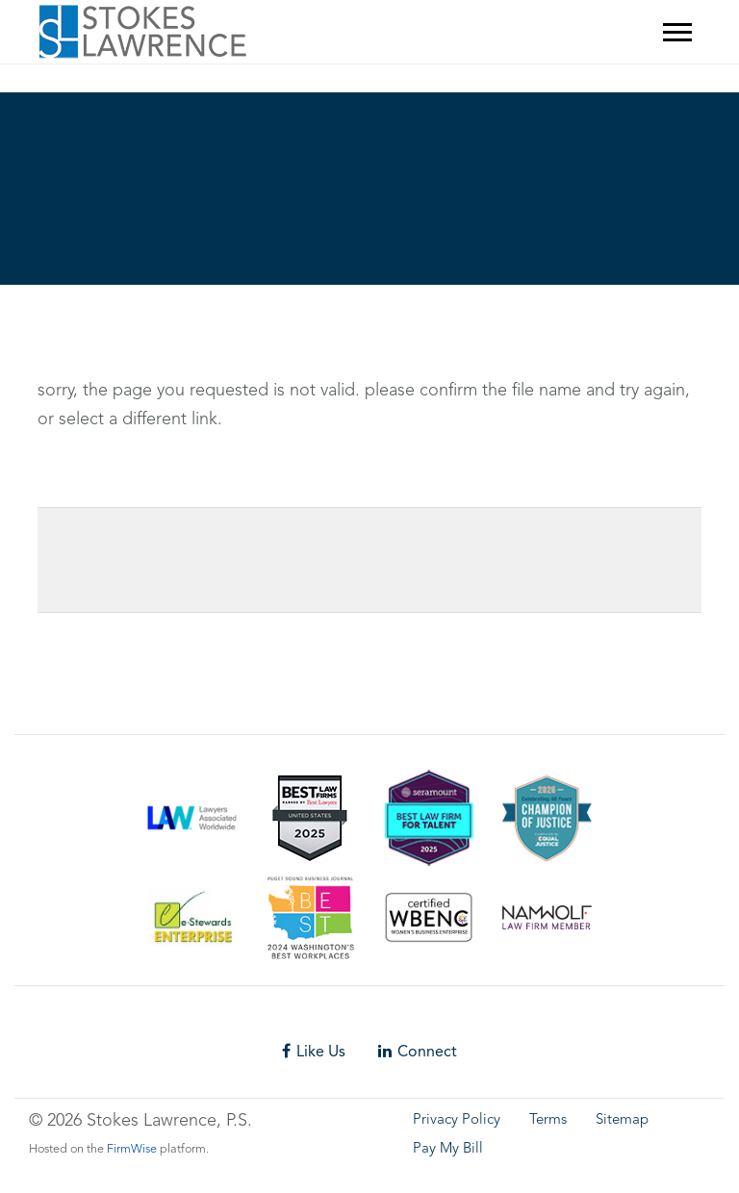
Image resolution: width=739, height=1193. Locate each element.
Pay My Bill (448, 1149)
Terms (548, 1120)
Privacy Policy (456, 1120)
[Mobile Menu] (677, 32)
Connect (417, 1051)
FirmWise (132, 1149)
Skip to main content (53, 54)
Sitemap (622, 1120)
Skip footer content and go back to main (103, 83)
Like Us (313, 1051)
